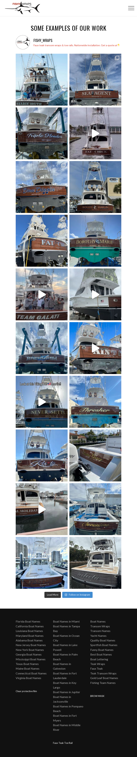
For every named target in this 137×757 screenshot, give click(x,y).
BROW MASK (97, 696)
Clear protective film (26, 691)
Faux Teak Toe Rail (63, 742)
